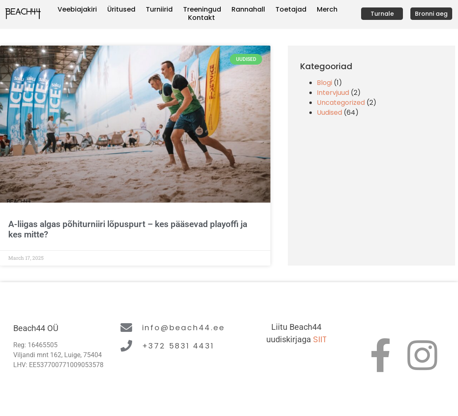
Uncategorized (341, 102)
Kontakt (201, 18)
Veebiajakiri (77, 9)
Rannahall (248, 9)
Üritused (121, 9)
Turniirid (159, 9)
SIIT (320, 339)
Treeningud (202, 9)
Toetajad (290, 9)
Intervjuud (333, 92)
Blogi (324, 82)
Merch (327, 9)
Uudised (329, 112)
